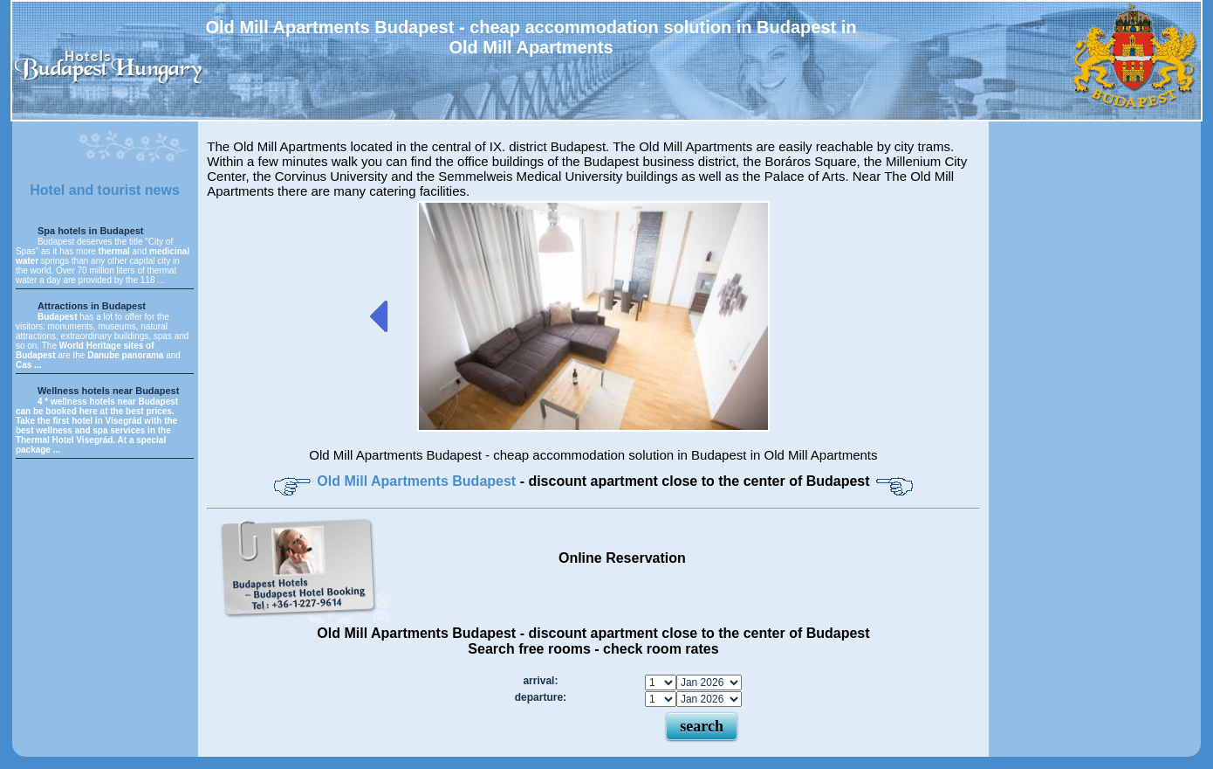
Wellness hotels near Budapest (108, 390)
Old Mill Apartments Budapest (418, 481)
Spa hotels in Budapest (91, 230)
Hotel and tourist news (105, 190)
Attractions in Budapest (92, 306)
